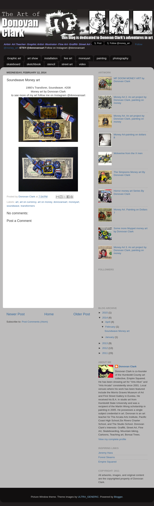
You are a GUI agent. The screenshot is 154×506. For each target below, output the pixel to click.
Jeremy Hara (105, 452)
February (110, 326)
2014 (105, 317)
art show (32, 58)
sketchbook (34, 64)
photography (120, 58)
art (16, 202)
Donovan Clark (127, 366)
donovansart (60, 202)
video (82, 64)
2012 (105, 348)
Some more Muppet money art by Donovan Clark (130, 230)
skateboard (13, 64)
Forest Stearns (106, 457)
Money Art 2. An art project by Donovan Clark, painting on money (130, 100)
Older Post (81, 314)
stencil (51, 64)
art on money (45, 202)
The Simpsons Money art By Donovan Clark (129, 173)
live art (68, 58)
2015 (105, 312)
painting (102, 58)
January (110, 337)
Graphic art (14, 58)
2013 (105, 343)
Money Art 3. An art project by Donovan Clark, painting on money (130, 250)
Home (49, 314)
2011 (105, 353)
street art (67, 64)
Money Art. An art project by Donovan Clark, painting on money (129, 118)
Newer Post (15, 314)
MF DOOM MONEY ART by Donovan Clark (129, 80)
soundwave (13, 205)
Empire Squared (107, 461)
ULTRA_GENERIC (88, 496)
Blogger (118, 496)
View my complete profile (112, 439)
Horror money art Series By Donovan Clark (129, 192)
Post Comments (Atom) (35, 321)
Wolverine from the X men (128, 153)
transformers (28, 205)
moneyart (84, 58)
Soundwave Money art (117, 331)
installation (51, 58)
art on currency (28, 202)
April (108, 321)
